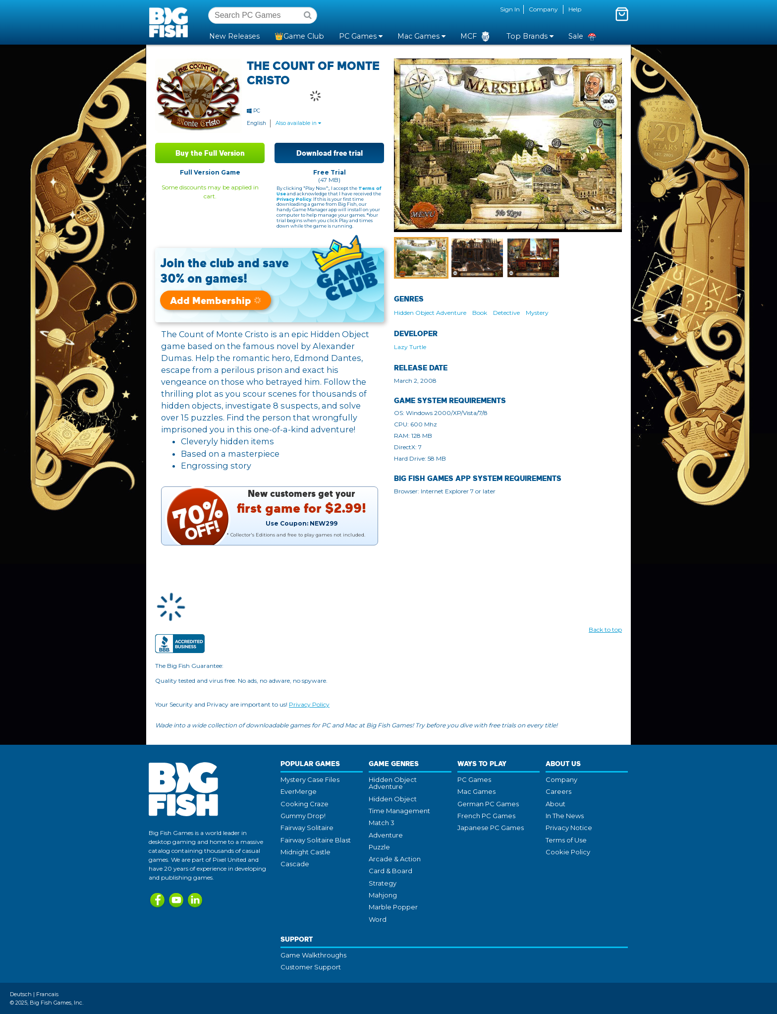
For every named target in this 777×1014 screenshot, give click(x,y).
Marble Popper (393, 907)
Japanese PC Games (490, 828)
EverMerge (298, 791)
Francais (47, 994)
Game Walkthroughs (313, 955)
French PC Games (486, 816)
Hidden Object (393, 799)
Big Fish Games (170, 22)
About (555, 804)
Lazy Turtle (410, 347)
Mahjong (383, 895)
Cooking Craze (304, 804)
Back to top (605, 629)
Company (543, 9)
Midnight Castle (305, 852)
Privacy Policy (294, 199)
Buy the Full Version (210, 153)
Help (574, 9)
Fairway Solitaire (306, 828)
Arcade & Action (395, 859)
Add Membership (215, 300)
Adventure (386, 835)
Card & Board (390, 871)
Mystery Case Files (309, 779)
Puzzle (379, 847)
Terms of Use (566, 840)
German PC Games (488, 804)
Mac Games (476, 791)
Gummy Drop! (303, 816)
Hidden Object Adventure (430, 312)
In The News (565, 816)
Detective (506, 312)
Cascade (294, 864)
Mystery (537, 312)
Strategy (382, 883)
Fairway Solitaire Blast (315, 840)
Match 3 (381, 823)
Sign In (510, 9)
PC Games (474, 779)
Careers (558, 791)
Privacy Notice (569, 828)
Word (378, 919)
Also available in (298, 123)
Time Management (399, 811)
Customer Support (310, 967)
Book (479, 312)
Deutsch (21, 994)
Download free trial (329, 153)
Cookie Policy (568, 852)
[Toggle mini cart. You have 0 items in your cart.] (622, 13)
